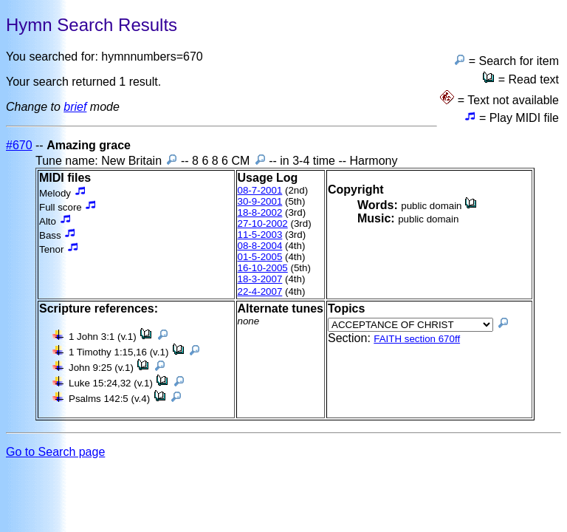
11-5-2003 (260, 234)
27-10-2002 (263, 223)
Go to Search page (55, 452)
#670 (19, 145)
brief (74, 106)
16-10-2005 (263, 267)
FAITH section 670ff (417, 338)
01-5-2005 (260, 256)
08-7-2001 (260, 190)
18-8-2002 (260, 212)
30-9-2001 (260, 201)
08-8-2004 (260, 245)
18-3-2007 (260, 278)
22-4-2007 (260, 291)
